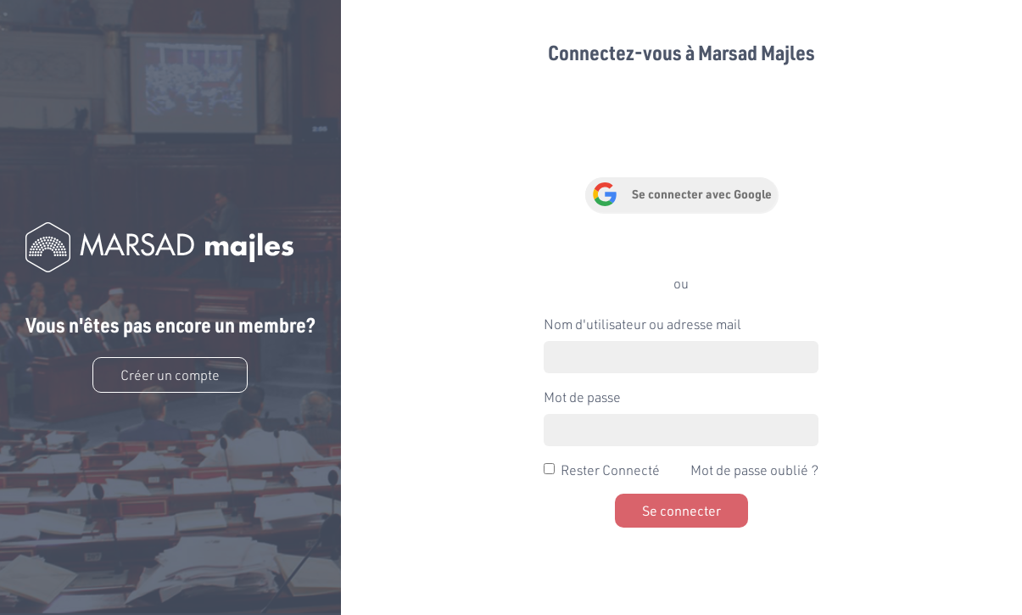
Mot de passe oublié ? (754, 469)
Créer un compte (170, 374)
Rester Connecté (610, 469)
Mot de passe (582, 396)
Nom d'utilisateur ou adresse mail (642, 324)
